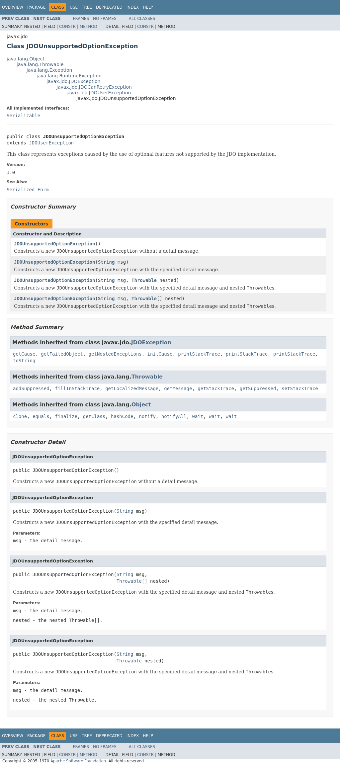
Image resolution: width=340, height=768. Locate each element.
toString (24, 360)
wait (198, 416)
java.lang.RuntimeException (69, 75)
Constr (67, 26)
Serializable (23, 115)
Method (88, 26)
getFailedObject (62, 354)
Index (133, 7)
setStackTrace (300, 388)
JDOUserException (51, 142)
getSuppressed (258, 388)
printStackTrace (199, 354)
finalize (66, 416)
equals (41, 416)
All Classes (142, 18)
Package (36, 7)
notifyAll (174, 416)
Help (148, 7)
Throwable (144, 280)
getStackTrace (216, 388)
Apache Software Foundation (78, 761)
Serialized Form (27, 189)
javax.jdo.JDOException (73, 81)
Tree (87, 7)
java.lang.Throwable (40, 64)
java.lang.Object (25, 58)
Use (74, 7)
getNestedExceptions (115, 354)
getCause (24, 354)
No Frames (105, 18)
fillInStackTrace (77, 388)
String (106, 262)
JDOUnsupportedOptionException (54, 243)
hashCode (122, 416)
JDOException (151, 342)
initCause (160, 354)
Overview (12, 7)
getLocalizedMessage (131, 388)
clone (20, 416)
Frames (81, 18)
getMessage (178, 388)
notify (147, 416)
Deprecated (109, 7)
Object (141, 404)
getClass (94, 416)
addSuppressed (31, 388)
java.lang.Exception (49, 70)
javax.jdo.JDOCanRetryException (94, 87)
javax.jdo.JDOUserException (98, 92)
